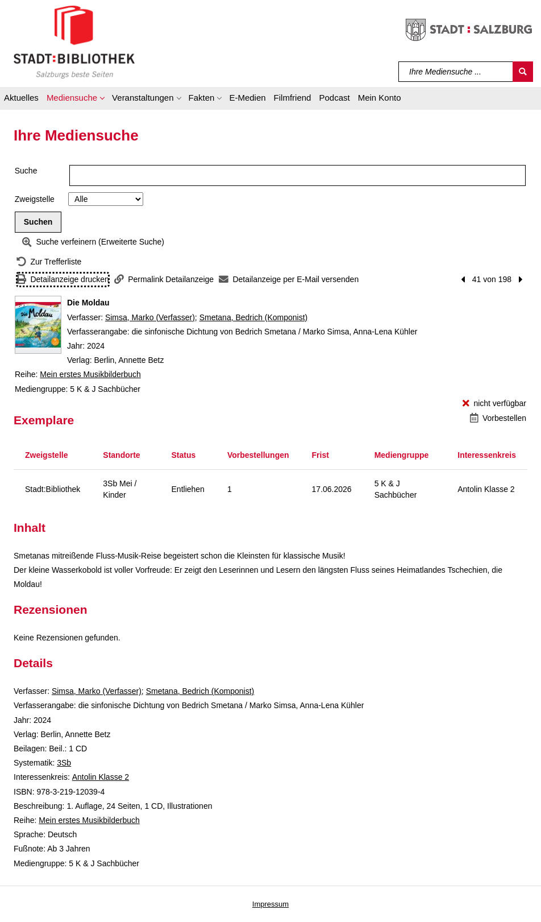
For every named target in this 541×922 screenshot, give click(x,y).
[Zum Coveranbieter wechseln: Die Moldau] (38, 325)
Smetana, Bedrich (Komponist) (253, 317)
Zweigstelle (35, 199)
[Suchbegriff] (456, 71)
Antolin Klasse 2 (100, 777)
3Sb (64, 762)
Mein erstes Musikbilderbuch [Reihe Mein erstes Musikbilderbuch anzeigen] (90, 374)
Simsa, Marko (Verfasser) (150, 317)
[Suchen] (523, 71)
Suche (26, 170)
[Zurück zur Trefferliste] (48, 262)
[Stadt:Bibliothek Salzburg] (74, 41)
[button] (75, 99)
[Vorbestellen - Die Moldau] (498, 418)
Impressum (270, 904)
